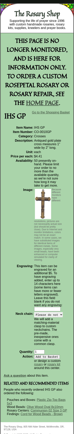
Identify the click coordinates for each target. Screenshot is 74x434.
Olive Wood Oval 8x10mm (45, 387)
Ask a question (15, 355)
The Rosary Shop (37, 13)
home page (42, 102)
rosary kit (44, 344)
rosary (62, 341)
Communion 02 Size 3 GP (49, 390)
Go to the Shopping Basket (51, 112)
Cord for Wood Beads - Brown (42, 394)
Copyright (11, 414)
